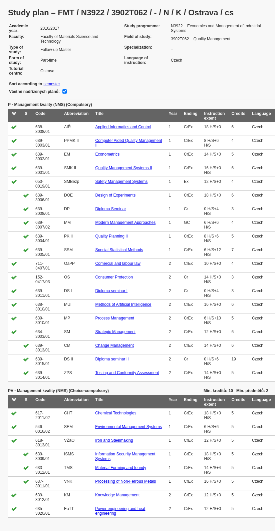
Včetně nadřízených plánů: (34, 91)
